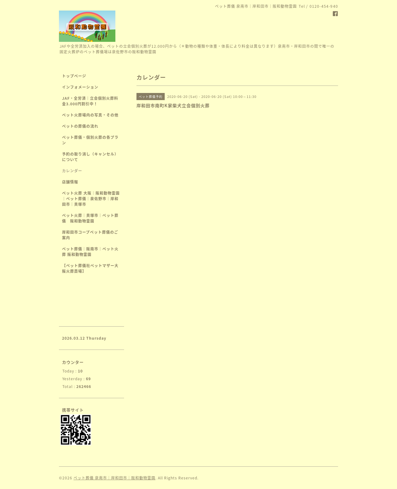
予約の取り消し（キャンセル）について (90, 156)
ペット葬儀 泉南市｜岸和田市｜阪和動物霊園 (114, 478)
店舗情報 (70, 182)
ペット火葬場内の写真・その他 (90, 115)
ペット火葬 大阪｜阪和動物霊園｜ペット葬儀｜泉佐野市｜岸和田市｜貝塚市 (91, 198)
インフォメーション (80, 87)
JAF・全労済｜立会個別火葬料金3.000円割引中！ (90, 101)
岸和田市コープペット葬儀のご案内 (90, 234)
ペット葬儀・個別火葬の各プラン (90, 140)
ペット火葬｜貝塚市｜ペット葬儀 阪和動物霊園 (90, 218)
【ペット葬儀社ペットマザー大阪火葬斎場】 (90, 268)
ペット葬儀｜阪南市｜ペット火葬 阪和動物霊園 (90, 251)
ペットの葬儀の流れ (80, 126)
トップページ (74, 76)
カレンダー (72, 171)
